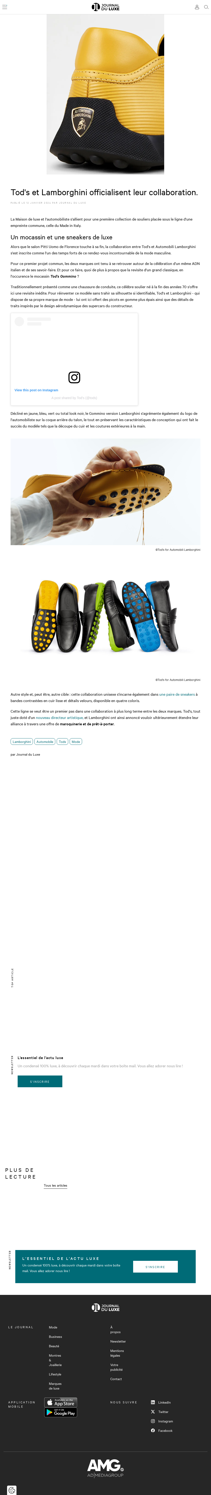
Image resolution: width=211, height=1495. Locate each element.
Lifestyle (55, 1374)
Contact (116, 1378)
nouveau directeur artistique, (60, 717)
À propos (115, 1329)
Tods (62, 741)
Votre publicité (116, 1367)
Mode (76, 741)
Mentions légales (117, 1353)
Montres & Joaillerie (55, 1360)
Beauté (54, 1346)
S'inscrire (40, 1081)
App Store (60, 1402)
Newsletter (118, 1341)
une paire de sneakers (177, 694)
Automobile (44, 741)
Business (55, 1336)
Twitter (159, 1411)
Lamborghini (22, 741)
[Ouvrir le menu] (4, 7)
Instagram (162, 1421)
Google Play (60, 1412)
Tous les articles (55, 1185)
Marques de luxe (55, 1385)
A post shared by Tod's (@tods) (74, 398)
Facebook (161, 1430)
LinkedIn (161, 1402)
